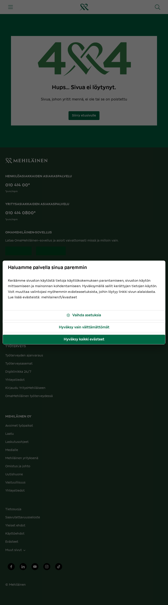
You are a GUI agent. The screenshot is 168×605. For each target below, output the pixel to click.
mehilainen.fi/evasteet (59, 297)
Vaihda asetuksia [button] (83, 315)
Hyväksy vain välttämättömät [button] (84, 327)
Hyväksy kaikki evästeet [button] (84, 339)
